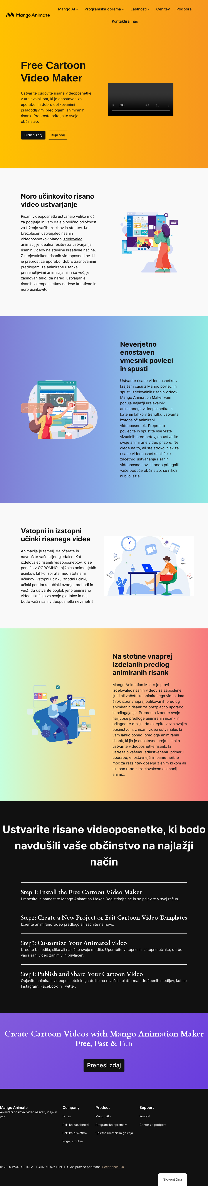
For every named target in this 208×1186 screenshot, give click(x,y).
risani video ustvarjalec (158, 729)
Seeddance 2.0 (113, 1167)
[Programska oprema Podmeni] (123, 9)
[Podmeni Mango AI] (77, 9)
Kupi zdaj (58, 135)
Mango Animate (14, 1107)
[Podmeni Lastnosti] (149, 9)
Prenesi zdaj (33, 135)
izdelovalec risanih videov (134, 690)
